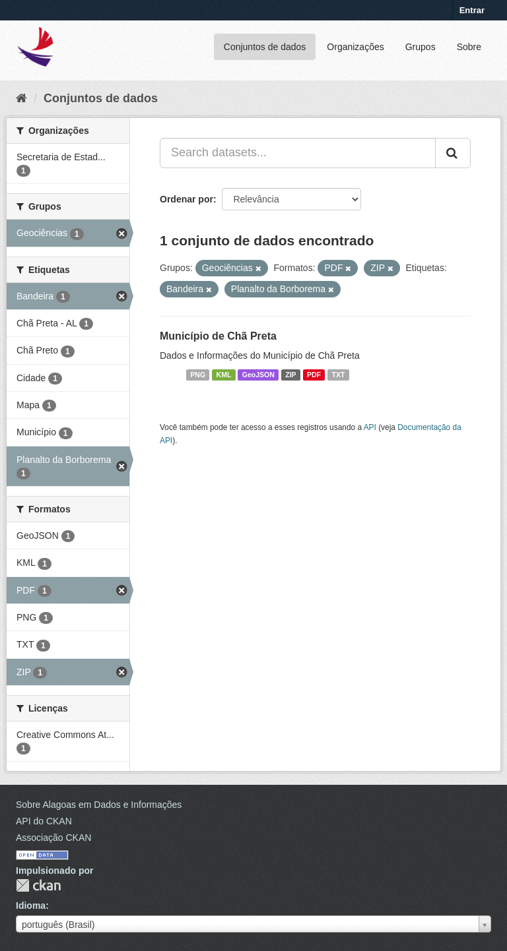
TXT (338, 375)
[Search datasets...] (298, 153)
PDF (314, 375)
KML (224, 375)
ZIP (290, 375)
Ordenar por (186, 199)
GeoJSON (258, 375)
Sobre (469, 47)
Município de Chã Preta (218, 336)
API (370, 427)
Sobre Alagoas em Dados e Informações (99, 804)
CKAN (38, 885)
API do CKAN (44, 821)
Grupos (420, 47)
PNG (197, 375)
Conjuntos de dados (265, 47)
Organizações (355, 47)
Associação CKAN (53, 837)
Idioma (31, 905)
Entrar (472, 10)
